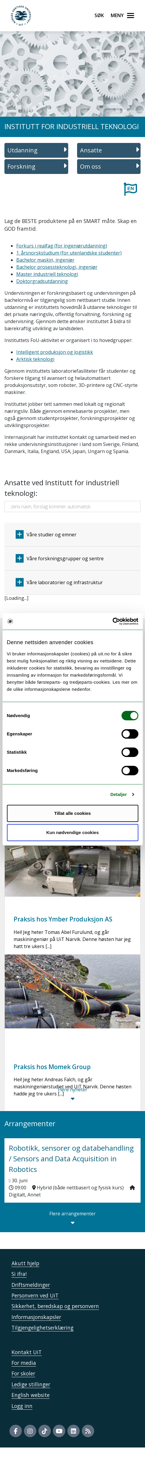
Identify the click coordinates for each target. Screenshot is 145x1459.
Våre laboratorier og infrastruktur (59, 582)
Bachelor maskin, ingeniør (45, 260)
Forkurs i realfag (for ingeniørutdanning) (61, 245)
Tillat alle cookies (72, 813)
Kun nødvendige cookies (72, 832)
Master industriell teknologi (47, 274)
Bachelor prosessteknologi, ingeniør (56, 267)
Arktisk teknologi (35, 359)
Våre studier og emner (46, 534)
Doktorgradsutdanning (42, 281)
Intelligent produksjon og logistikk (54, 352)
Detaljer (118, 794)
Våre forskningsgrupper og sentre (60, 558)
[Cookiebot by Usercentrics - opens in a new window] (112, 621)
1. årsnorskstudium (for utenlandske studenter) (69, 253)
